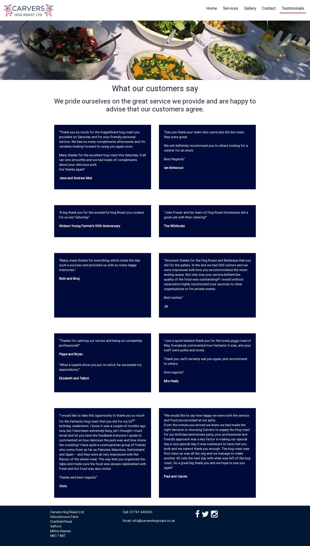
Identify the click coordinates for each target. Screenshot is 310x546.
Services (230, 8)
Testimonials (293, 8)
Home (211, 8)
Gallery (250, 8)
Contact (269, 8)
